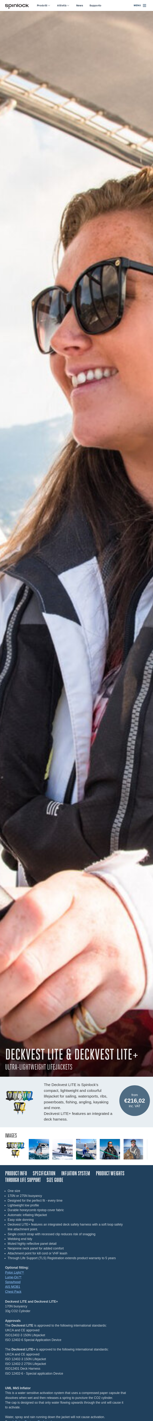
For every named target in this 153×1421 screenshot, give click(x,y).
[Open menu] (140, 5)
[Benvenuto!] (17, 5)
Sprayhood (13, 1282)
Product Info (16, 1173)
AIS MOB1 (12, 1287)
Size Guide (55, 1180)
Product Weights (110, 1173)
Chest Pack (13, 1292)
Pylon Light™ (14, 1272)
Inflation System (75, 1173)
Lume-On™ (13, 1277)
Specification (44, 1173)
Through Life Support (23, 1180)
